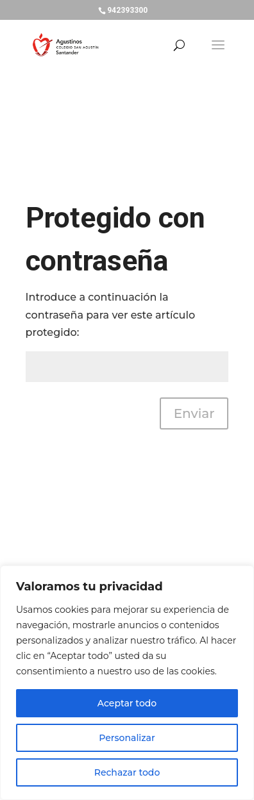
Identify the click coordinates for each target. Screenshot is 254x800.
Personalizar (127, 738)
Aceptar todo (127, 703)
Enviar (194, 413)
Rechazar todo (127, 772)
